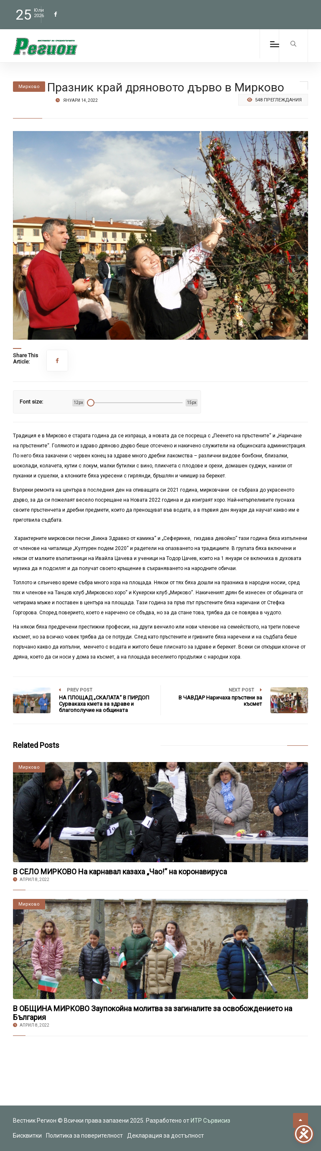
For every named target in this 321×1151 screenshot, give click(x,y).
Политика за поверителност (84, 1135)
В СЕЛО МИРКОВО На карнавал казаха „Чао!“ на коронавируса (120, 871)
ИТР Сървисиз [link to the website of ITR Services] (210, 1120)
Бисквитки (27, 1135)
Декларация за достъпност (165, 1135)
